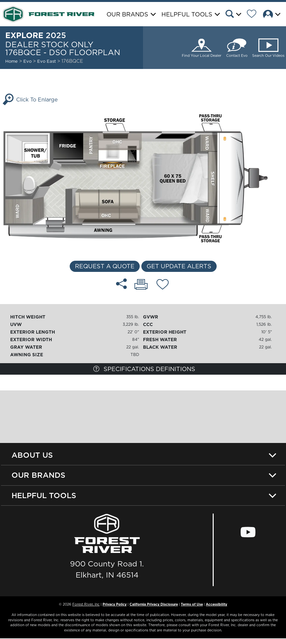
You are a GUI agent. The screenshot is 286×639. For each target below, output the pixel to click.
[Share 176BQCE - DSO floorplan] (121, 283)
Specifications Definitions (144, 369)
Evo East (47, 61)
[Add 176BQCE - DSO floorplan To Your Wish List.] (163, 285)
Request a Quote (104, 266)
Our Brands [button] (127, 14)
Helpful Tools (44, 495)
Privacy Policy (115, 605)
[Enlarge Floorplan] (143, 177)
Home (11, 61)
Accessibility (216, 605)
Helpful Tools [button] (186, 14)
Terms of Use (192, 605)
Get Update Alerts (179, 266)
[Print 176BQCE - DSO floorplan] (141, 285)
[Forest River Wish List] (254, 14)
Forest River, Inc (86, 605)
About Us (32, 455)
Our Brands (38, 475)
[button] (235, 14)
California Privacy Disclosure (154, 605)
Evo (27, 61)
